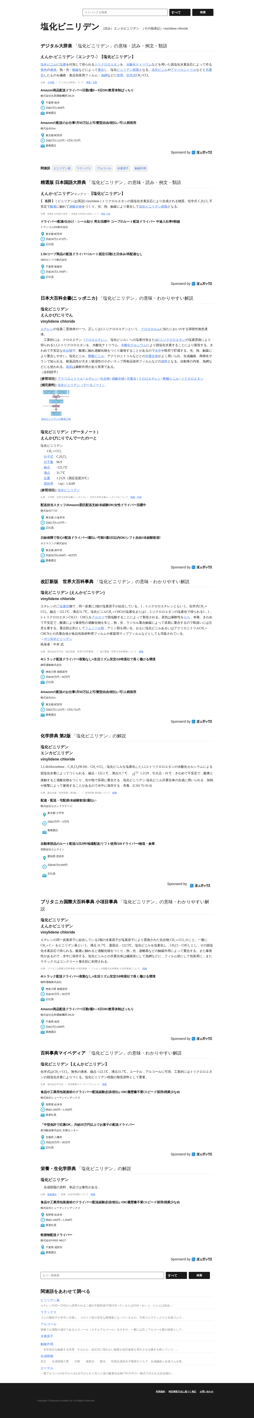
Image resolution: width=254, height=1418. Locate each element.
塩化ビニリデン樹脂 (153, 206)
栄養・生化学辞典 (58, 1168)
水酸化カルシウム (133, 345)
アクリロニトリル (183, 70)
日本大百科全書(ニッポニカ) (69, 298)
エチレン (47, 329)
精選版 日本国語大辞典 (63, 182)
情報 (88, 82)
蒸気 (69, 367)
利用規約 (160, 1391)
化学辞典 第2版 (56, 735)
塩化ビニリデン (69, 490)
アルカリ (98, 617)
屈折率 (48, 483)
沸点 (47, 473)
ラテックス (84, 168)
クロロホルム (150, 329)
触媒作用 (140, 168)
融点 (47, 467)
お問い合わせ (206, 1391)
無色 (44, 70)
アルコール (104, 168)
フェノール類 (94, 628)
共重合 (131, 378)
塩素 (63, 64)
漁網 (104, 75)
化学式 (131, 75)
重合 (101, 70)
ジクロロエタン (192, 378)
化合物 (67, 350)
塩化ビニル (48, 64)
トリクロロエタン (107, 64)
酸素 (53, 206)
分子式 (48, 456)
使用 (120, 75)
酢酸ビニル (96, 356)
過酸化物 (75, 206)
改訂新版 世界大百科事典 (67, 581)
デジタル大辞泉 (56, 45)
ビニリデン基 (62, 168)
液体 (53, 70)
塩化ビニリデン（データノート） (81, 385)
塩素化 (64, 606)
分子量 (48, 462)
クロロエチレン (96, 340)
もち (187, 617)
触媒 (75, 70)
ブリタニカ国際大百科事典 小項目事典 (79, 901)
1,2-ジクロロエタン (171, 340)
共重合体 (151, 356)
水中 (158, 350)
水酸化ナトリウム (139, 64)
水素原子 (123, 168)
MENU (44, 3)
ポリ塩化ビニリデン (58, 639)
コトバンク (58, 12)
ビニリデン (125, 70)
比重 (47, 478)
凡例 (94, 82)
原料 (164, 361)
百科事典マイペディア (63, 1052)
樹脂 (136, 70)
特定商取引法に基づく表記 (182, 1391)
